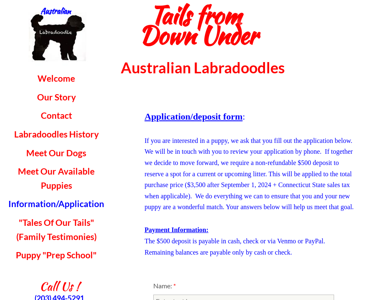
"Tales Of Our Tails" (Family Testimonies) (56, 229)
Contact (56, 115)
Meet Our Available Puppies (56, 178)
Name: (164, 286)
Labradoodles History (56, 134)
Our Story (56, 97)
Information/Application (56, 203)
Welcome (56, 78)
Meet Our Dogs (56, 153)
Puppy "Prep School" (56, 255)
